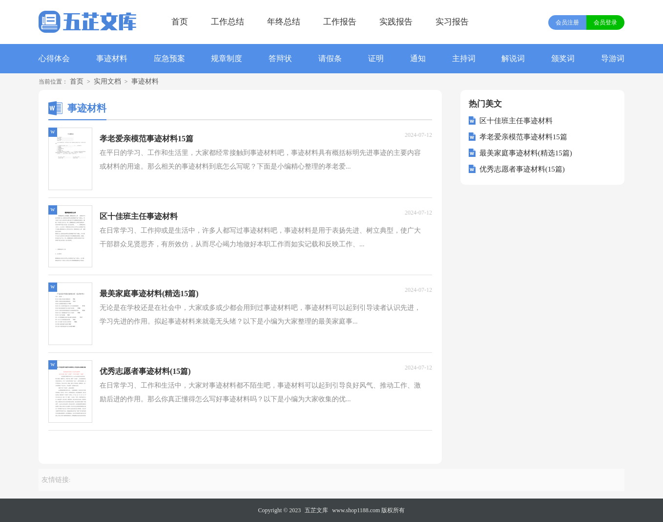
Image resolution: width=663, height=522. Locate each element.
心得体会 (54, 58)
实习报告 (452, 21)
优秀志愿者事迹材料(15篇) (522, 169)
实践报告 (396, 21)
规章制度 (226, 58)
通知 (418, 58)
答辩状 (280, 58)
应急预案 (169, 58)
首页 (179, 21)
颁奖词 (563, 58)
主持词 (464, 58)
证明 (376, 58)
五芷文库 (316, 510)
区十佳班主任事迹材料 (516, 121)
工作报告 (339, 21)
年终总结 (283, 21)
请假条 (330, 58)
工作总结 (227, 21)
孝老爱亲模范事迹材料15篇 (523, 137)
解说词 (513, 58)
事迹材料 (111, 58)
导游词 (612, 58)
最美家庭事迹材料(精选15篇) (525, 153)
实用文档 (107, 81)
